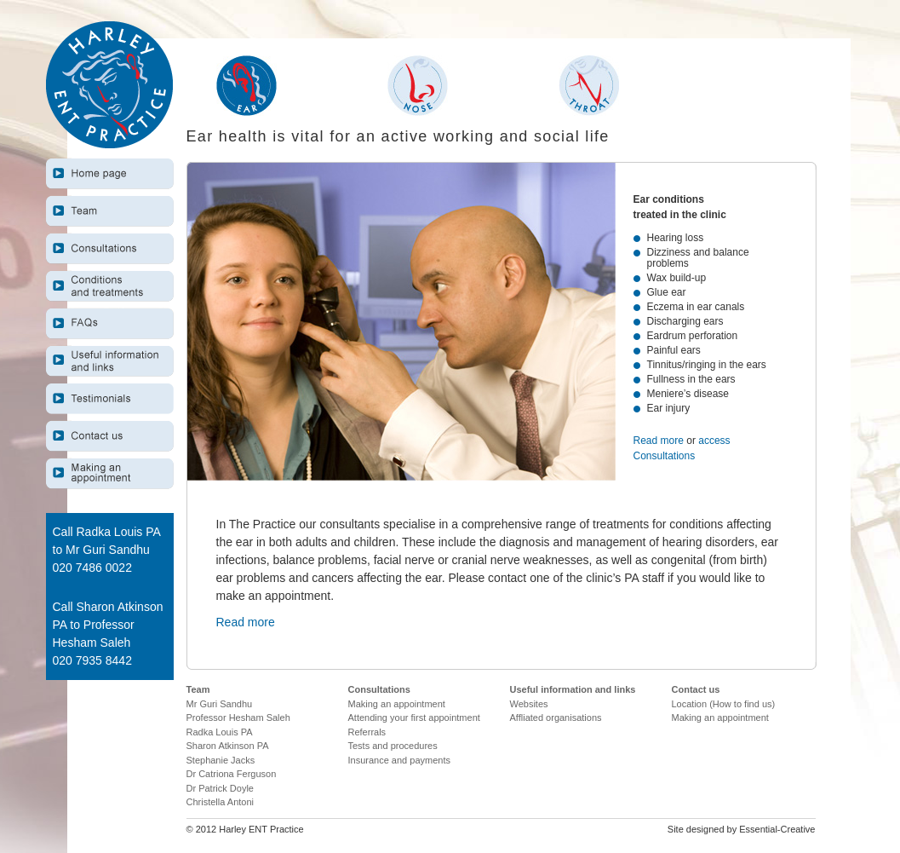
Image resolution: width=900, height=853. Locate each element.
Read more (660, 441)
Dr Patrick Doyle (220, 788)
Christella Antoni (220, 802)
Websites (529, 704)
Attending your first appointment (414, 717)
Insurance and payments (399, 760)
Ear (246, 85)
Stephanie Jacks (220, 760)
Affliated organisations (556, 717)
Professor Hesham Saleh (238, 717)
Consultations (110, 248)
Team (110, 211)
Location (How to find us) (724, 704)
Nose (417, 85)
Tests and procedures (393, 746)
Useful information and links (110, 361)
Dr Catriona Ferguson (231, 774)
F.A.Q (110, 323)
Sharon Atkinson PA (227, 746)
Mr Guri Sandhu (219, 704)
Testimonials (110, 398)
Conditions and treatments (110, 286)
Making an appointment (110, 473)
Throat (589, 85)
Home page (110, 173)
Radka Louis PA (219, 732)
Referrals (367, 732)
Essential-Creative (777, 829)
